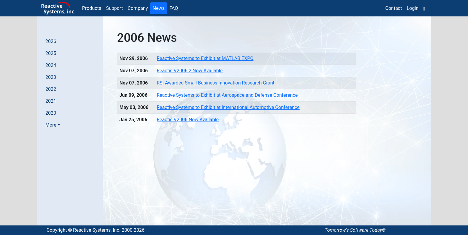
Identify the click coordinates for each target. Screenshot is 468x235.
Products (91, 8)
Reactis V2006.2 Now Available (190, 70)
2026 (50, 41)
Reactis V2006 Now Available (188, 119)
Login (412, 8)
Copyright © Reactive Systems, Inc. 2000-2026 (95, 230)
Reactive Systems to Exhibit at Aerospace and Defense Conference (227, 95)
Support (114, 8)
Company (138, 8)
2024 (50, 65)
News (158, 8)
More (50, 125)
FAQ (174, 8)
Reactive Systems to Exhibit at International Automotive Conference (228, 107)
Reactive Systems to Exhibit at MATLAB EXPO (205, 58)
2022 (50, 89)
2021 (50, 101)
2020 (50, 113)
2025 (50, 53)
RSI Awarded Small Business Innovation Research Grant (216, 83)
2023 (50, 77)
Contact (393, 8)
